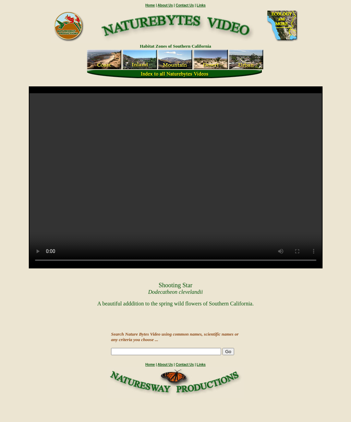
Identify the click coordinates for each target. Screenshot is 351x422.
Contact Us (185, 5)
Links (201, 5)
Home (150, 5)
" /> (175, 180)
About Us (165, 5)
